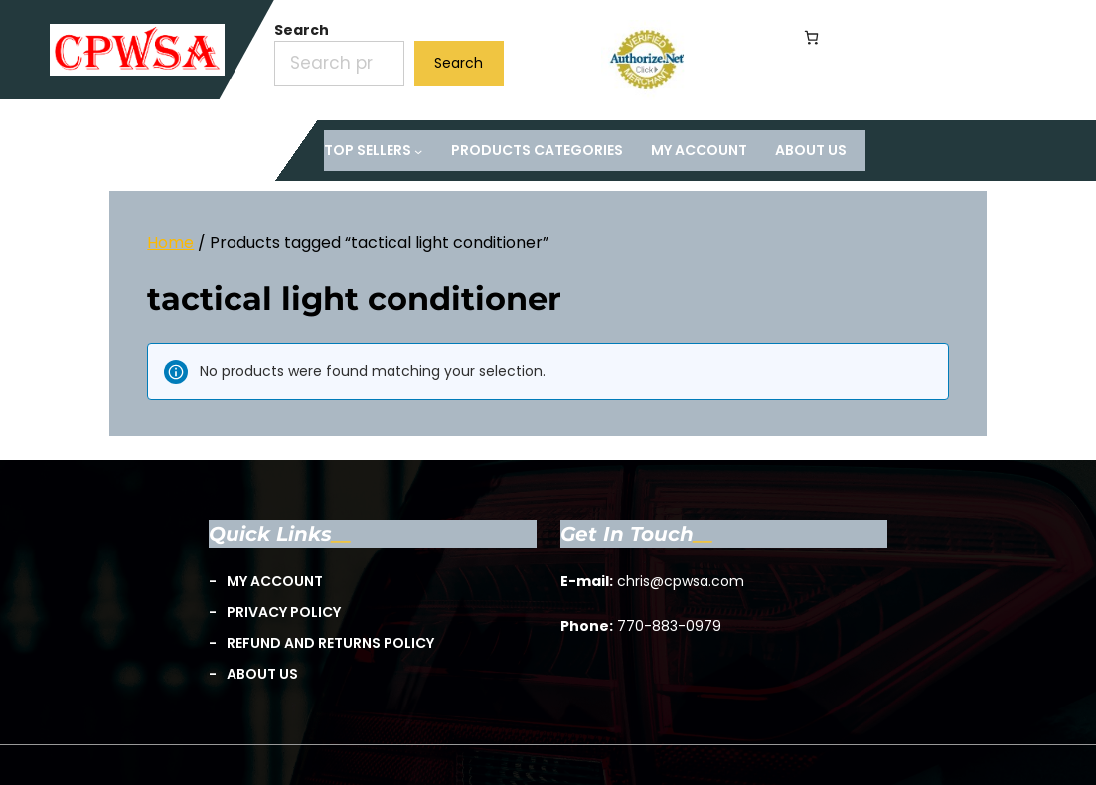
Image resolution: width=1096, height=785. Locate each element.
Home (170, 243)
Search (301, 30)
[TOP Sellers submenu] (373, 150)
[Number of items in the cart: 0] (811, 37)
